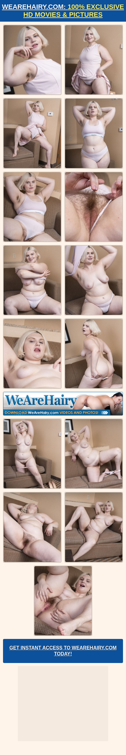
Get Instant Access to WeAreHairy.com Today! (63, 650)
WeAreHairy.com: (63, 10)
